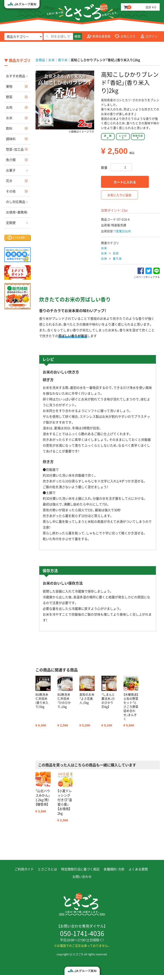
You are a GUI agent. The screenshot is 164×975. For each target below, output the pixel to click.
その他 (11, 191)
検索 (77, 36)
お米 (9, 118)
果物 (9, 86)
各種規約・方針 (114, 869)
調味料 (11, 138)
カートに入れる (125, 182)
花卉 (9, 180)
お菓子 (11, 170)
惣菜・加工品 (15, 149)
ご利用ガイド (24, 869)
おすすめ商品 (15, 76)
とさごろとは (47, 869)
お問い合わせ (82, 876)
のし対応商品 (15, 201)
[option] (64, 100)
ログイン (149, 36)
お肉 (9, 107)
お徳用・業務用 (16, 212)
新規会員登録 (99, 36)
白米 (116, 253)
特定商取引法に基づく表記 (80, 869)
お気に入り (125, 36)
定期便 (11, 222)
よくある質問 (138, 869)
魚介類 (11, 159)
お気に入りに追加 (119, 195)
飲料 (9, 128)
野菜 (9, 97)
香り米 (117, 258)
